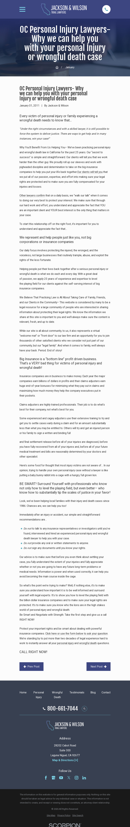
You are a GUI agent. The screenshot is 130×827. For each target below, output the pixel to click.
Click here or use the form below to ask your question (76, 633)
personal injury (65, 643)
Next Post (98, 666)
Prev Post (31, 666)
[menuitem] (51, 815)
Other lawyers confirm (32, 195)
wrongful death (88, 643)
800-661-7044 (62, 708)
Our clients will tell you (90, 172)
